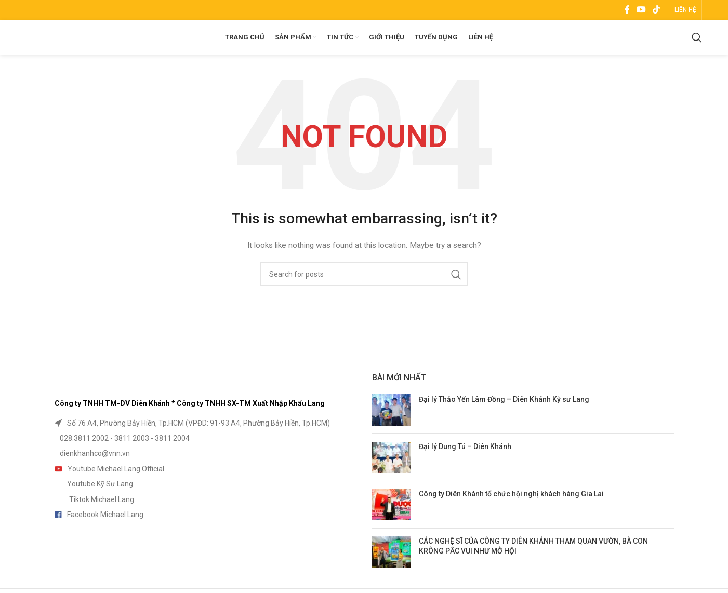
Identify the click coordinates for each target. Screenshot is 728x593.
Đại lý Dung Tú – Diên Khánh (465, 462)
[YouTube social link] (641, 11)
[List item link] (205, 439)
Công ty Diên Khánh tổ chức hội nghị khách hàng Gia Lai (511, 510)
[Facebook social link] (627, 11)
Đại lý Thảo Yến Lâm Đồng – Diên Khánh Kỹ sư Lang (504, 415)
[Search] (696, 46)
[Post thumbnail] (391, 426)
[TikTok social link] (657, 11)
